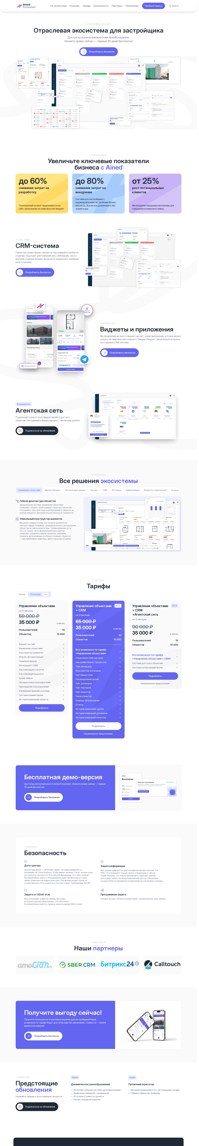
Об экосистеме (58, 6)
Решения (74, 6)
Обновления (131, 6)
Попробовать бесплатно (38, 272)
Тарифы (86, 6)
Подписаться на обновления (40, 430)
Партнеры (117, 6)
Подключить (41, 708)
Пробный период (153, 6)
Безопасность (101, 6)
